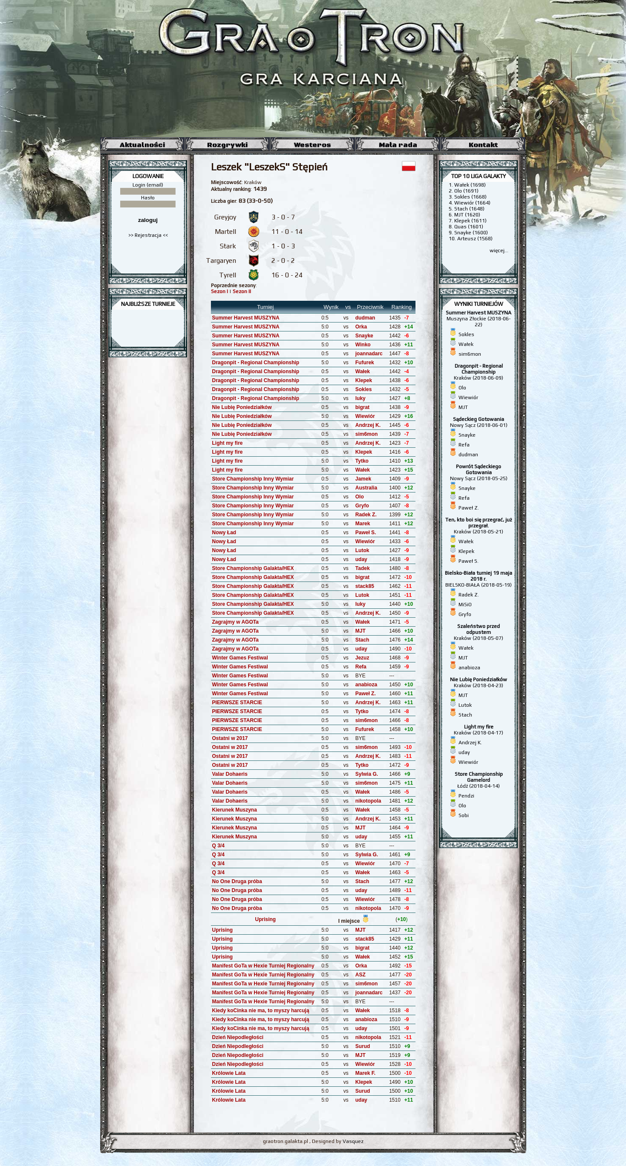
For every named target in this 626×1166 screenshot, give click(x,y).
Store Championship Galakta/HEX (253, 568)
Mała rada (398, 145)
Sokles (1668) (470, 197)
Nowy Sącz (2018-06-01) (479, 422)
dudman (365, 318)
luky (360, 398)
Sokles (363, 389)
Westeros (312, 145)
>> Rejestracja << (148, 235)
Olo (359, 497)
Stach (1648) (469, 209)
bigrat (362, 407)
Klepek (363, 380)
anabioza (366, 685)
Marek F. (365, 1073)
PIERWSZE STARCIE (237, 702)
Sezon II (242, 291)
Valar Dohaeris (230, 774)
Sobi (464, 815)
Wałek (362, 371)
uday (361, 559)
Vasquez (353, 1141)
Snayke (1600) (471, 233)
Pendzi (466, 796)
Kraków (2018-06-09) (478, 372)
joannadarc (369, 354)
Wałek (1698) (470, 185)
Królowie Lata (229, 1073)
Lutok (362, 550)
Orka (361, 327)
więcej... (499, 250)
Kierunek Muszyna (234, 810)
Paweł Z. (365, 694)
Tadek (362, 568)
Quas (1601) (468, 227)
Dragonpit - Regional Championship (256, 363)
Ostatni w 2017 (230, 738)
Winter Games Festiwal (240, 658)
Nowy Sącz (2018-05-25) (479, 472)
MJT (360, 631)
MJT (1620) (467, 215)
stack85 (364, 586)
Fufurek (364, 363)
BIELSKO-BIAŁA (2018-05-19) (478, 579)
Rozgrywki (227, 145)
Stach (362, 640)
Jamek (363, 479)
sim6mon (366, 434)
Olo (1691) (466, 191)
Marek (362, 524)
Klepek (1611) (470, 221)
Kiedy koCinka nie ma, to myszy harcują (260, 1010)
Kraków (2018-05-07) (478, 632)
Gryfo (362, 506)
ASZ (360, 975)
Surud (362, 1046)
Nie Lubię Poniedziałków (242, 407)
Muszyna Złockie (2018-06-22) (478, 319)
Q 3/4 (218, 846)
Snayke (364, 336)
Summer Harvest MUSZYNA (246, 318)
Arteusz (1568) (475, 239)
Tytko (362, 461)
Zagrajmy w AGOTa (235, 622)
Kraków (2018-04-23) (478, 682)
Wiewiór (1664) (472, 203)
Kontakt (483, 145)
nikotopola (368, 801)
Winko (363, 345)
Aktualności (142, 145)
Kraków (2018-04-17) (478, 730)
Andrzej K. (368, 425)
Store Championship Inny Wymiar (253, 479)
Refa (360, 667)
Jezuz (362, 658)
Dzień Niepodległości (238, 1037)
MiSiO (465, 604)
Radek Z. (366, 515)
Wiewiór (365, 416)
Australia (366, 488)
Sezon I (219, 291)
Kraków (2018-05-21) (478, 526)
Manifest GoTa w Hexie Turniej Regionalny (263, 966)
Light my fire (227, 443)
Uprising (265, 919)
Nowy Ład (224, 532)
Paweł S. (365, 532)
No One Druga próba (237, 881)
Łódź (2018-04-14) (479, 780)
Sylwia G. (366, 774)
